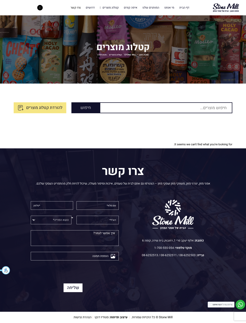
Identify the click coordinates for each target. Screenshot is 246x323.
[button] (5, 270)
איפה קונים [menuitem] (130, 7)
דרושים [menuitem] (90, 7)
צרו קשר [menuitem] (76, 7)
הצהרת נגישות (83, 317)
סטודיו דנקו (102, 317)
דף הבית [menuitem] (184, 7)
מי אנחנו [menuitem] (169, 7)
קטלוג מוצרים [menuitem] (109, 7)
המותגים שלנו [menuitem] (150, 7)
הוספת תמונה (100, 256)
